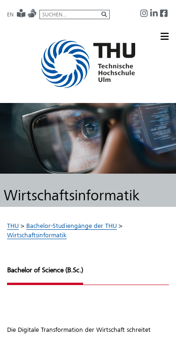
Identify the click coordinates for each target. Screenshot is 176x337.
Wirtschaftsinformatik (37, 235)
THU (13, 225)
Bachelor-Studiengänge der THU (71, 225)
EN (10, 14)
